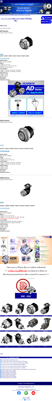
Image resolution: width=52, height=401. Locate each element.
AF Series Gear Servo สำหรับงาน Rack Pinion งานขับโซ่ (13, 367)
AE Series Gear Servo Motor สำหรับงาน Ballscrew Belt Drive (14, 366)
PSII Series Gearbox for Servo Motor (8, 376)
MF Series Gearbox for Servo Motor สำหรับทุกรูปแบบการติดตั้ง (14, 363)
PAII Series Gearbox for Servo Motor (8, 373)
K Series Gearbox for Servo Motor (8, 375)
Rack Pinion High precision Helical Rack (9, 359)
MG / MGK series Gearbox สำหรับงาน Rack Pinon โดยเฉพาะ (14, 361)
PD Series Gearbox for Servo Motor (8, 371)
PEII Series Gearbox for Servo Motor (8, 374)
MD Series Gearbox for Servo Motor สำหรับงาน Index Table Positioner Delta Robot (18, 369)
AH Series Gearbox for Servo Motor (8, 370)
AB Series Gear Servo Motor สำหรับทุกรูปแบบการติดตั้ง (13, 364)
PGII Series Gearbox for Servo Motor (8, 377)
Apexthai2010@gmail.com (34, 390)
